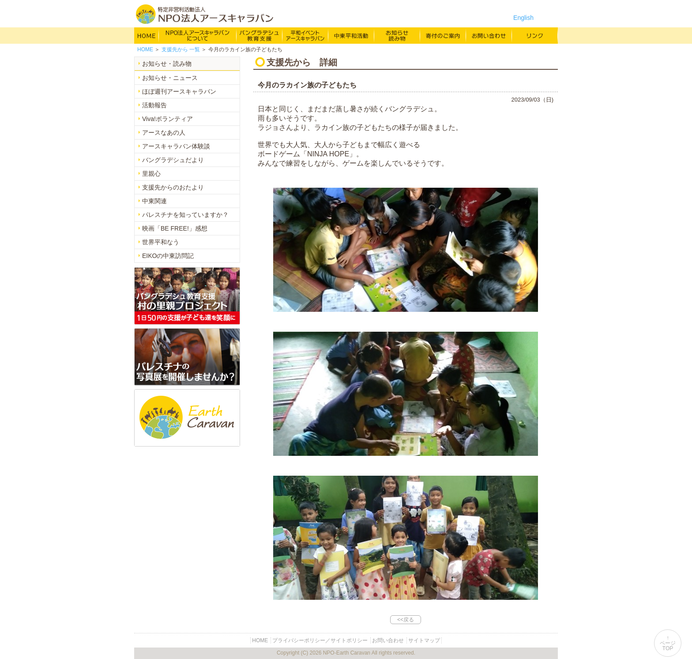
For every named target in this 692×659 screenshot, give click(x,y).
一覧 (181, 49)
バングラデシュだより (173, 160)
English (523, 17)
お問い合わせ (489, 35)
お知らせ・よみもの (397, 35)
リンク (535, 35)
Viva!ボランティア (167, 119)
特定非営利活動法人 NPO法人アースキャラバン (204, 14)
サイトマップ (424, 640)
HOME (146, 35)
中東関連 (154, 201)
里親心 (151, 173)
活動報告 (154, 105)
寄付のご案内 (443, 35)
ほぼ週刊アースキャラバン (179, 91)
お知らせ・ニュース (170, 78)
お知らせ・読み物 (167, 64)
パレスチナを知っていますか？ (185, 215)
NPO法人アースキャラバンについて (198, 35)
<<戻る (405, 620)
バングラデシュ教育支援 (259, 35)
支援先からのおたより (173, 187)
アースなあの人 (163, 132)
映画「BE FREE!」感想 (174, 228)
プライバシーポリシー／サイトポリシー (320, 640)
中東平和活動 (351, 35)
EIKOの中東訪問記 (168, 256)
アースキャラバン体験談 (176, 146)
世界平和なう (160, 242)
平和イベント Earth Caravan (305, 35)
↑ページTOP (668, 643)
